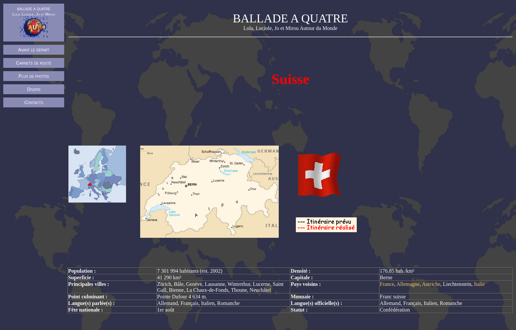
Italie (479, 284)
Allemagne (408, 284)
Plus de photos (33, 76)
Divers (33, 89)
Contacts (33, 102)
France (387, 284)
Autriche (431, 284)
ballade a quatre (33, 22)
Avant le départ (33, 49)
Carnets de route (33, 63)
